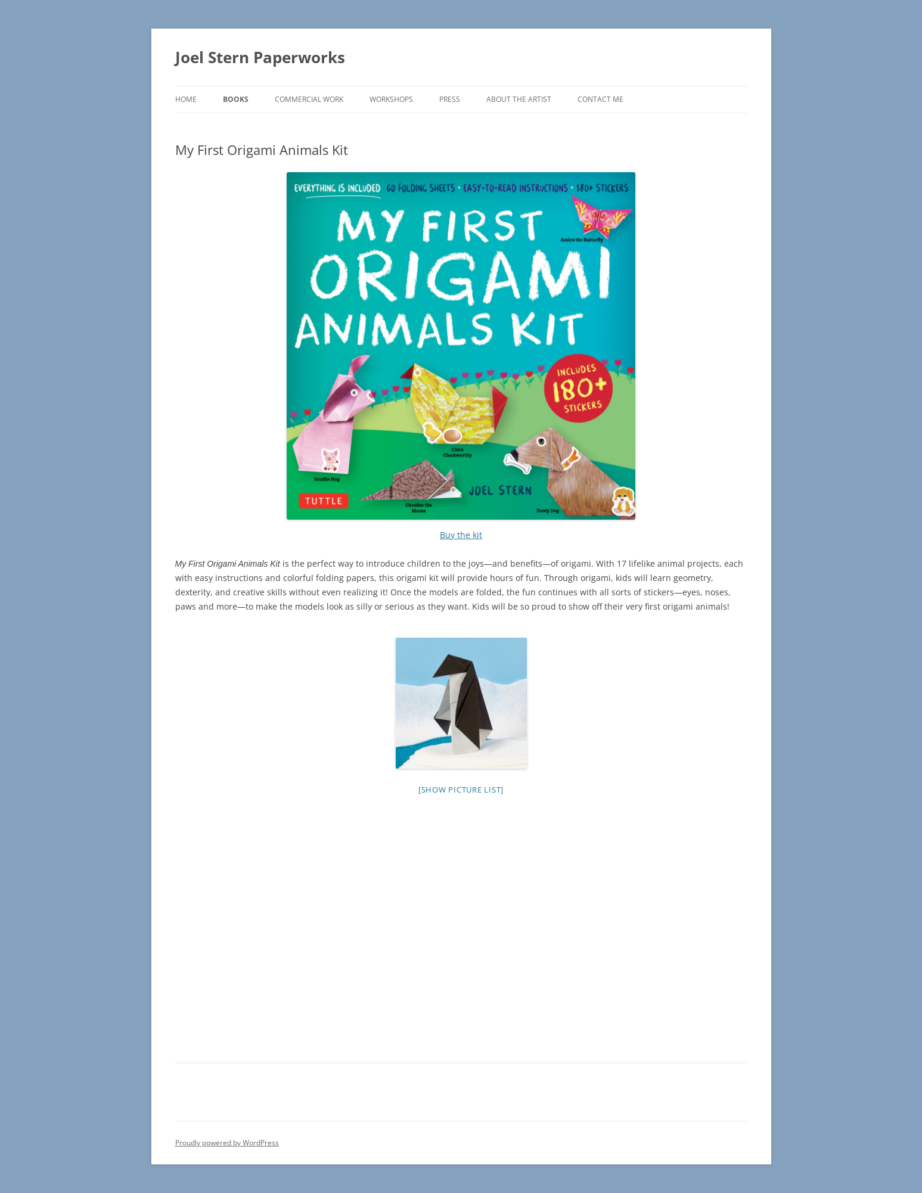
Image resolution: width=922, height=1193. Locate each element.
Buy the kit (461, 534)
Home (186, 99)
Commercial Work (309, 99)
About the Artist (518, 99)
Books (236, 99)
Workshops (391, 99)
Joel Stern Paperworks (260, 57)
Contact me (600, 99)
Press (449, 99)
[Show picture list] (461, 789)
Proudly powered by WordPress (227, 1143)
